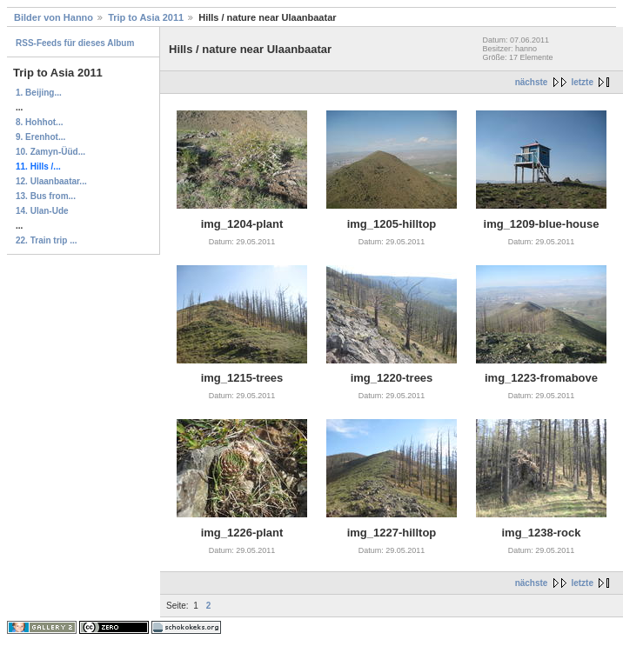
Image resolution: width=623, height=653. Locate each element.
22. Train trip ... (46, 240)
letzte (582, 82)
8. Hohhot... (39, 122)
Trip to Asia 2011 (146, 17)
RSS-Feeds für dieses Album (75, 43)
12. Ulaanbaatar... (51, 181)
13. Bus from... (46, 196)
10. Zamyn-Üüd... (50, 152)
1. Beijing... (39, 92)
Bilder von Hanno (53, 17)
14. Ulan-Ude (42, 211)
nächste (531, 82)
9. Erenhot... (40, 137)
